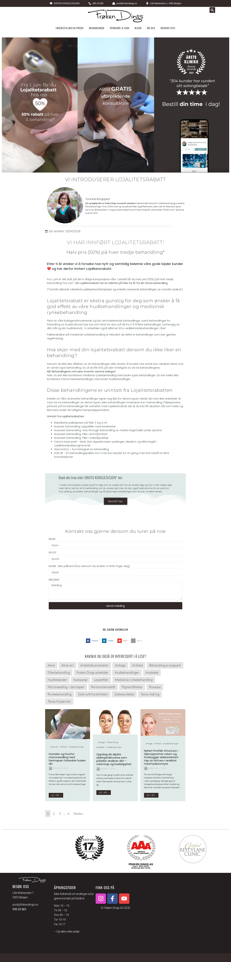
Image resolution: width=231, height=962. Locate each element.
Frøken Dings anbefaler (92, 672)
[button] (212, 10)
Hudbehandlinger (127, 672)
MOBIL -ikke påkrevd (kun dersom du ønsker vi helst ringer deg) (89, 566)
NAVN (52, 539)
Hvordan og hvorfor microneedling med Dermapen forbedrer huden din (67, 759)
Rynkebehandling (59, 694)
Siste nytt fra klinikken (93, 694)
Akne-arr (67, 665)
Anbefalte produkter (94, 665)
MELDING (54, 579)
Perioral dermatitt (103, 687)
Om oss (151, 28)
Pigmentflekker (132, 687)
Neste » (78, 814)
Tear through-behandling (98, 430)
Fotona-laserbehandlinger (77, 379)
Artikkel (137, 665)
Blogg (138, 28)
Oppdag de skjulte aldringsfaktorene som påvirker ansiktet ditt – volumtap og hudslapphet (114, 759)
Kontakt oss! (168, 28)
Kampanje (80, 680)
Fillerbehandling (59, 672)
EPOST (52, 552)
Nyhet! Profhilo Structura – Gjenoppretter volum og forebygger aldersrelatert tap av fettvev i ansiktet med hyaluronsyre (161, 757)
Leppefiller (101, 680)
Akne (51, 665)
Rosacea (155, 687)
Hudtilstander (57, 680)
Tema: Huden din (59, 701)
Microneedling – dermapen (66, 687)
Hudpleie (152, 672)
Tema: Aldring (150, 694)
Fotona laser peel (65, 441)
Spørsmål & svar (119, 28)
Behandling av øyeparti (165, 665)
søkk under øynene (149, 430)
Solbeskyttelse (124, 694)
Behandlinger (96, 28)
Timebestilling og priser (69, 28)
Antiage (120, 665)
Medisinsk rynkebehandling (134, 680)
